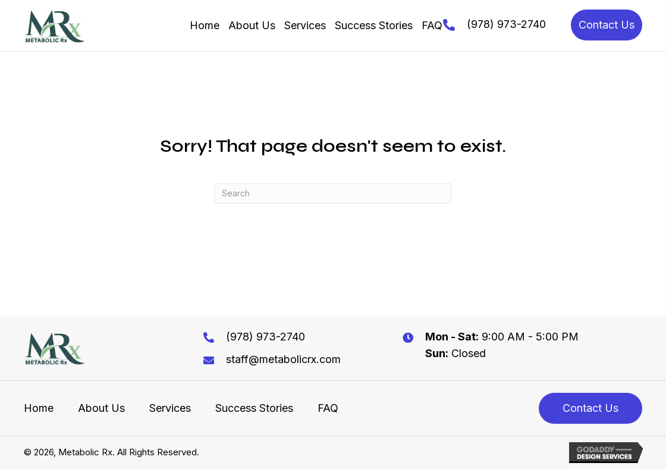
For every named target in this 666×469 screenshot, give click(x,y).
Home (39, 408)
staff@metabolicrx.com (283, 359)
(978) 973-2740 (506, 24)
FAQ (328, 408)
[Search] (333, 193)
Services (170, 408)
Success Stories (254, 408)
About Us (101, 408)
